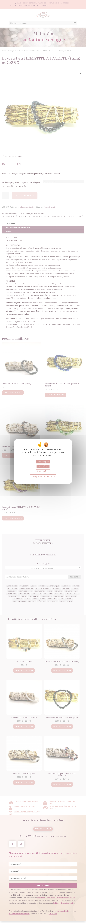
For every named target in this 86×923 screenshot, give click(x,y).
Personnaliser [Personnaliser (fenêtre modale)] (43, 471)
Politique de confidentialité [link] (43, 476)
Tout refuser (43, 466)
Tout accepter (43, 461)
